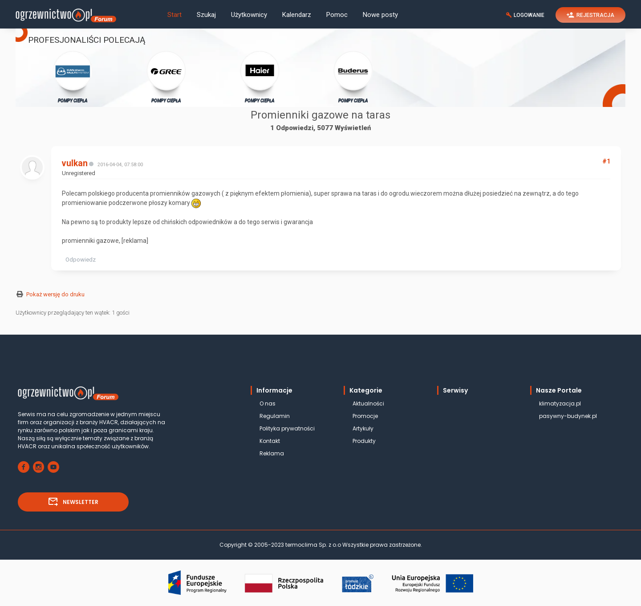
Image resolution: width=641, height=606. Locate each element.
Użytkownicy (249, 15)
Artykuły (363, 428)
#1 (606, 161)
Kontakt (270, 441)
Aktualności (368, 403)
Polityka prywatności (287, 428)
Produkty (364, 441)
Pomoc (337, 15)
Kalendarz (296, 15)
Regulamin (275, 416)
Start (174, 15)
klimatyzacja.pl (560, 403)
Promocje (365, 416)
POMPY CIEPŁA (72, 76)
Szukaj (206, 15)
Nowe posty (380, 15)
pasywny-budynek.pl (568, 416)
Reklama (272, 453)
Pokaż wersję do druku (55, 294)
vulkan (75, 163)
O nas (268, 403)
